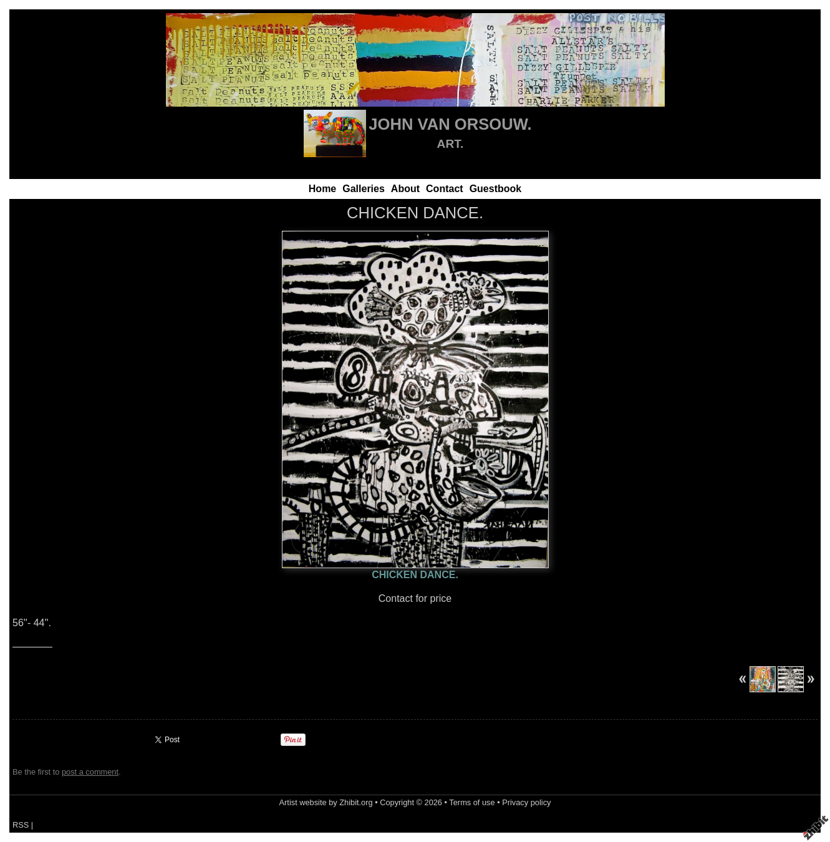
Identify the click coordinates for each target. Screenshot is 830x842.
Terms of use (472, 802)
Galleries (363, 188)
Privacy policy (526, 802)
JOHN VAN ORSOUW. (450, 124)
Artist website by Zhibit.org (326, 802)
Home (322, 188)
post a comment (90, 772)
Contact (444, 188)
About (405, 188)
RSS (20, 825)
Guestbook (496, 188)
